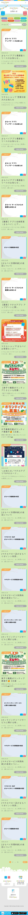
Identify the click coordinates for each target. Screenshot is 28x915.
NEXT (24, 862)
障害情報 (11, 20)
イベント (17, 18)
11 (17, 862)
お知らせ (10, 18)
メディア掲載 (4, 20)
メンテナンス (17, 20)
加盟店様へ (23, 20)
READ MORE (19, 66)
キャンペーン (23, 18)
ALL (4, 18)
